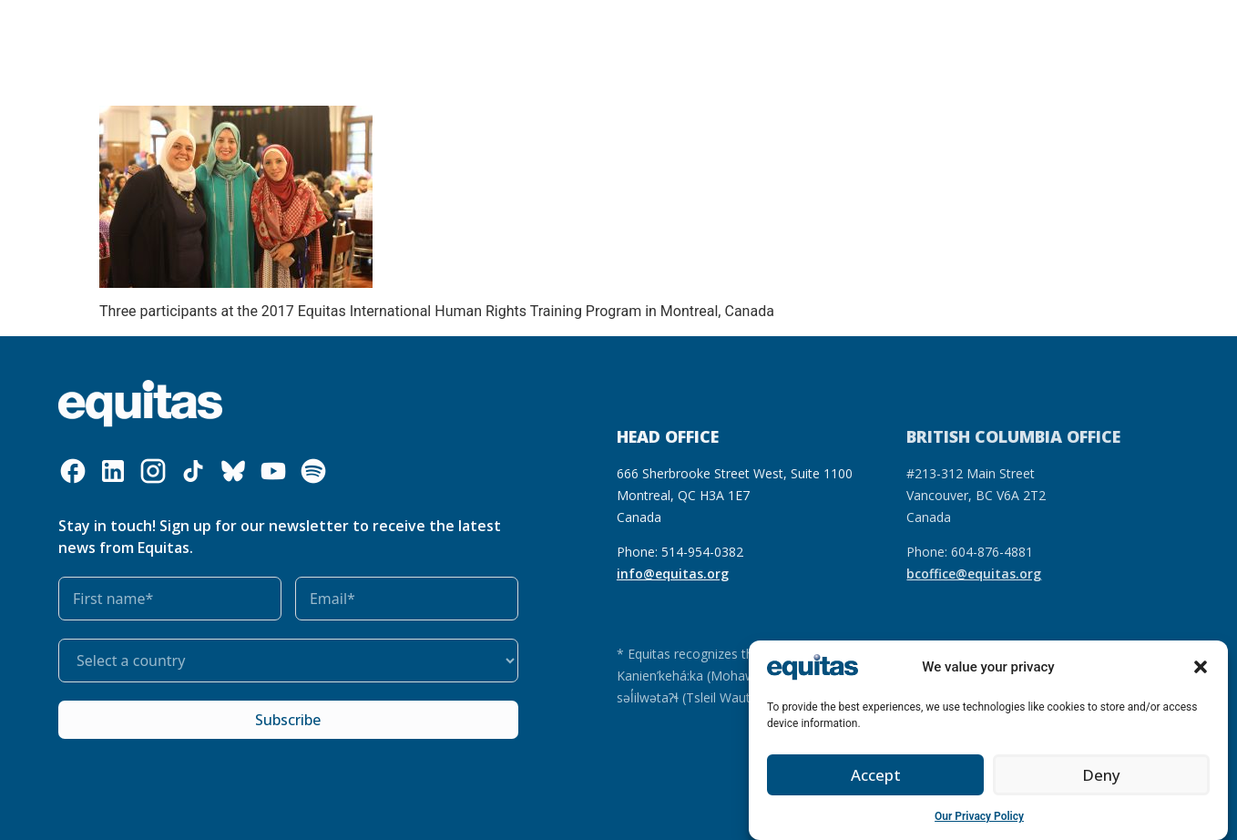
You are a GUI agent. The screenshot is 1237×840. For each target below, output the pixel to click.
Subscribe (288, 720)
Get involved (657, 33)
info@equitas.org (673, 573)
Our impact (553, 32)
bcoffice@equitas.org (973, 573)
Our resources (455, 32)
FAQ (1007, 19)
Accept (875, 775)
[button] (1200, 667)
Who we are (230, 33)
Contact (1001, 45)
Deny (1101, 775)
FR (973, 19)
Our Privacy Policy (979, 816)
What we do (344, 33)
